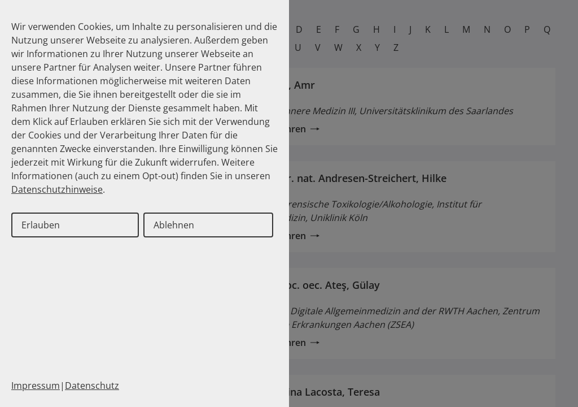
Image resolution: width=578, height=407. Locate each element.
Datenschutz (92, 385)
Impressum (35, 385)
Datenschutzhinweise (57, 189)
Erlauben (40, 225)
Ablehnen (174, 225)
